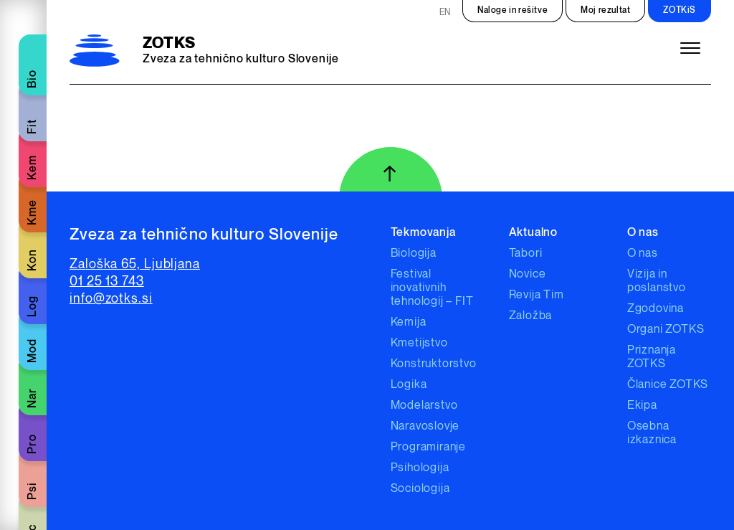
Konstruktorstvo (434, 364)
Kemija (408, 322)
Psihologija (420, 468)
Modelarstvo (424, 405)
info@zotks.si (111, 299)
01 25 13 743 (107, 281)
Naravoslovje (425, 426)
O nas (642, 253)
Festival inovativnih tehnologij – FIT (432, 288)
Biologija (414, 253)
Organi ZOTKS (666, 329)
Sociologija (420, 489)
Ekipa (642, 405)
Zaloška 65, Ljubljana (135, 264)
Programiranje (428, 447)
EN (445, 12)
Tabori (526, 253)
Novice (527, 274)
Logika (409, 385)
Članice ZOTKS (667, 385)
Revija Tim (536, 295)
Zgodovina (655, 309)
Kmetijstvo (419, 343)
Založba (531, 316)
